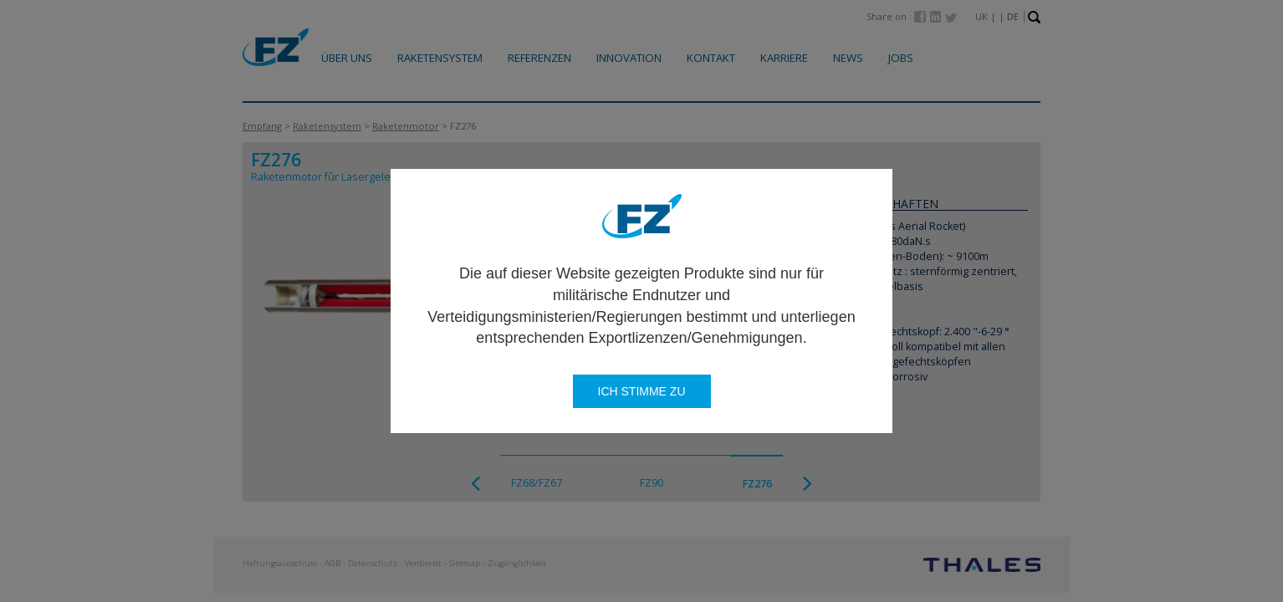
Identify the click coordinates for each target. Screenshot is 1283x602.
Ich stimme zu (642, 391)
